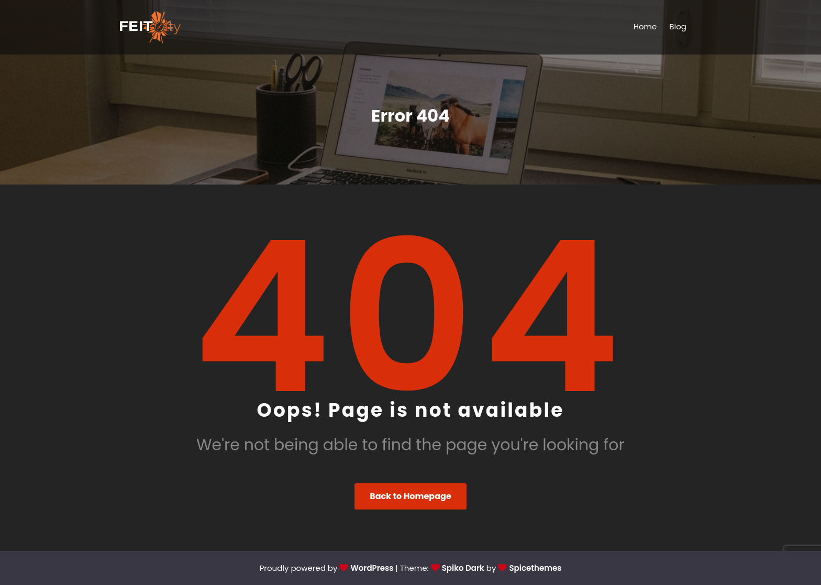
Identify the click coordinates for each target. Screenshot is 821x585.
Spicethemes (535, 567)
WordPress (371, 567)
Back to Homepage (410, 496)
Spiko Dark (463, 567)
